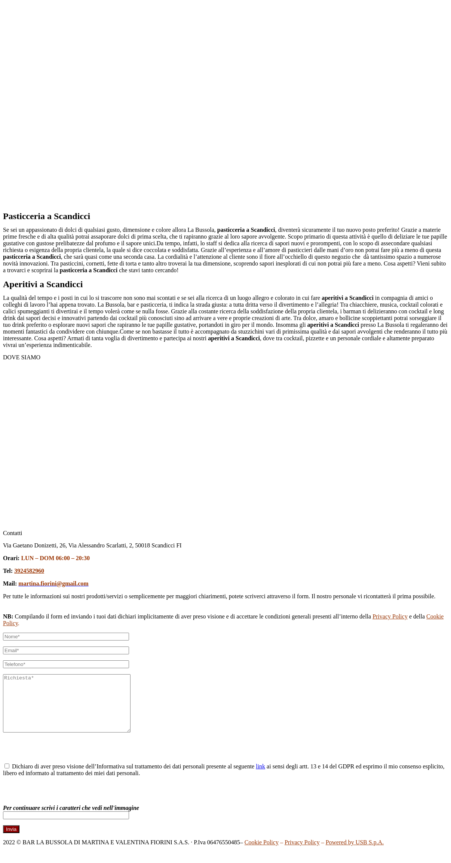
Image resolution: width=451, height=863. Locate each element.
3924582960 (29, 571)
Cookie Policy (262, 853)
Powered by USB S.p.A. (355, 853)
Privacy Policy (390, 616)
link (260, 777)
